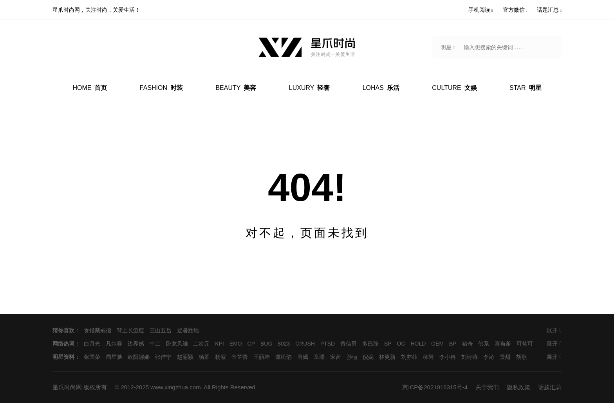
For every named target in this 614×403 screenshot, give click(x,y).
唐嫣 (302, 357)
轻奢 (309, 87)
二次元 (201, 343)
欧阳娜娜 (139, 357)
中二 (155, 343)
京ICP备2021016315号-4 (435, 387)
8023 (284, 343)
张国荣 (92, 357)
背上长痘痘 (130, 330)
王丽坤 (261, 357)
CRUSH (305, 343)
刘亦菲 (409, 357)
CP (251, 343)
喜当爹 (503, 343)
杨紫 (220, 357)
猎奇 (467, 343)
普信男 (348, 343)
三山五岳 (161, 330)
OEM (437, 343)
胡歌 (521, 357)
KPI (219, 343)
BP (453, 343)
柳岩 (428, 357)
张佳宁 (163, 357)
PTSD (327, 343)
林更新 (387, 357)
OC (401, 343)
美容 (235, 87)
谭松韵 (283, 357)
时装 (161, 87)
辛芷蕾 (239, 357)
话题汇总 (550, 387)
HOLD (418, 343)
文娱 (454, 87)
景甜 (505, 357)
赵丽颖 (185, 357)
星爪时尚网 (67, 387)
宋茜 (335, 357)
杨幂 (204, 357)
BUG (266, 343)
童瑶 (319, 357)
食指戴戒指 (97, 330)
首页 (89, 87)
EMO (235, 343)
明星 (525, 87)
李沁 (488, 357)
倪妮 (368, 357)
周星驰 (114, 357)
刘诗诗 (469, 357)
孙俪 (352, 357)
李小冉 (447, 357)
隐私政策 (518, 387)
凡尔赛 (114, 343)
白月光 (92, 343)
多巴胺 (370, 343)
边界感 (136, 343)
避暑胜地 (188, 330)
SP (388, 343)
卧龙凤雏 (177, 343)
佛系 (483, 343)
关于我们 (487, 387)
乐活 (381, 87)
